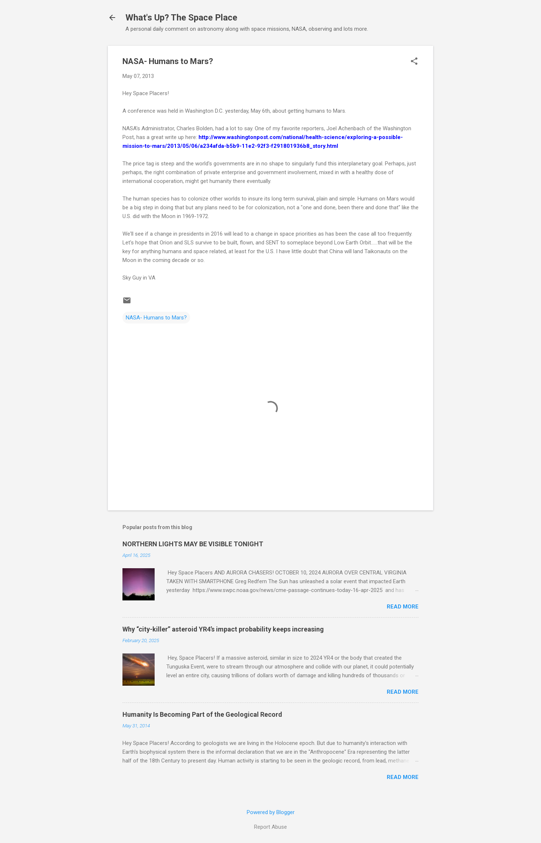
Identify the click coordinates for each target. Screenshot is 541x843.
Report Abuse (270, 827)
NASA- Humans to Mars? (156, 317)
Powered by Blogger (271, 812)
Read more (403, 606)
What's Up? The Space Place (181, 17)
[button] (414, 62)
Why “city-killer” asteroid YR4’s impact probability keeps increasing (223, 629)
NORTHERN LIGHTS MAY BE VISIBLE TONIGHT (192, 544)
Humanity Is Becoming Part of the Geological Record (202, 714)
